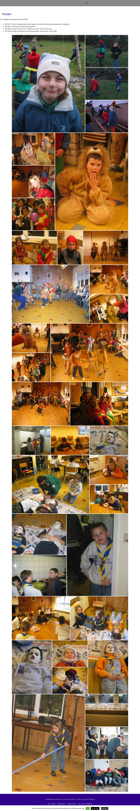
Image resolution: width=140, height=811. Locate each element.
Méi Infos (104, 808)
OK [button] (87, 808)
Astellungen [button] (95, 808)
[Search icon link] (96, 4)
